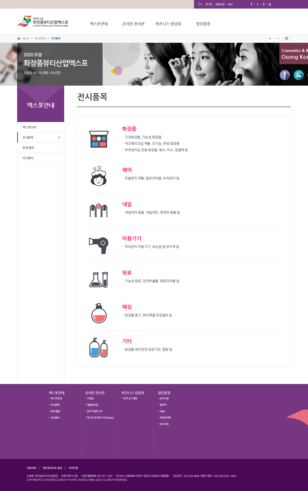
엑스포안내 (99, 23)
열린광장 (203, 23)
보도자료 (164, 424)
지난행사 (27, 158)
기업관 (90, 398)
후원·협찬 (28, 147)
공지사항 (164, 398)
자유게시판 (165, 417)
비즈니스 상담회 (168, 23)
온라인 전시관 (133, 23)
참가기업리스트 (95, 411)
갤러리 (163, 404)
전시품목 (55, 38)
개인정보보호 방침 (52, 467)
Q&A (162, 411)
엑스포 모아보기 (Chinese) (100, 417)
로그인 (209, 4)
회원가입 (219, 4)
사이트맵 (73, 467)
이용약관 (31, 467)
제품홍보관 (92, 404)
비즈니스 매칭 (130, 398)
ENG (230, 4)
